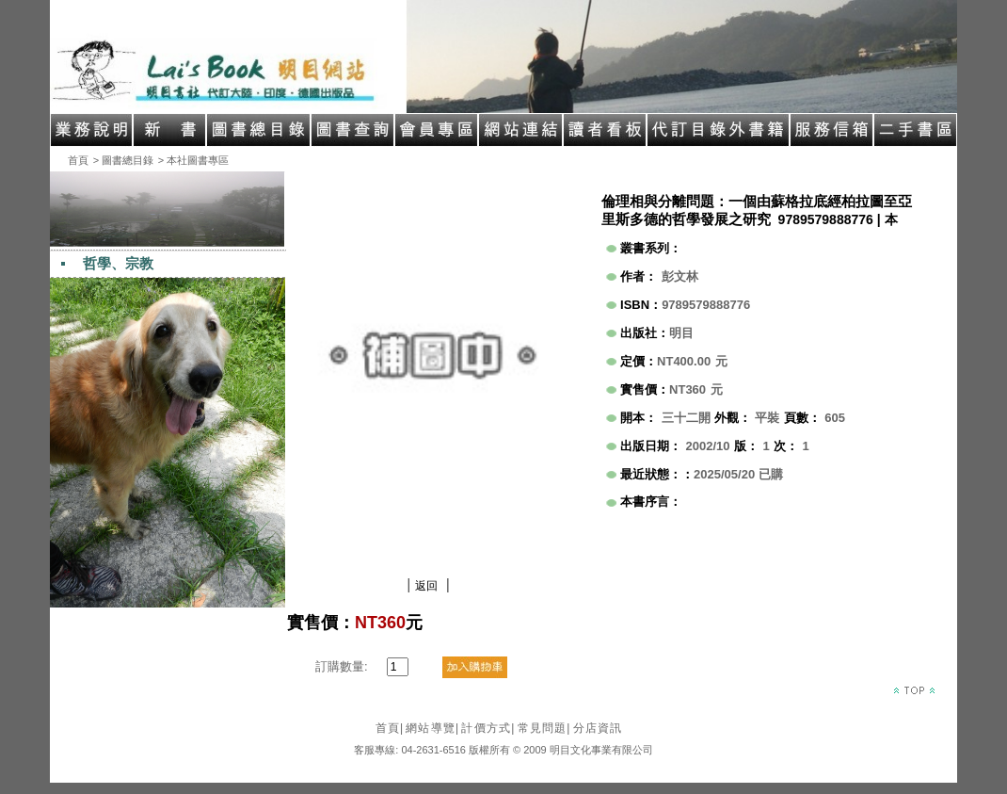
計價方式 (488, 728)
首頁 (78, 160)
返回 (426, 585)
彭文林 (680, 276)
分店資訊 (598, 728)
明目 (681, 333)
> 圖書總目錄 (123, 160)
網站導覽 (432, 728)
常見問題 (544, 728)
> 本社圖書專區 (193, 160)
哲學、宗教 (118, 263)
